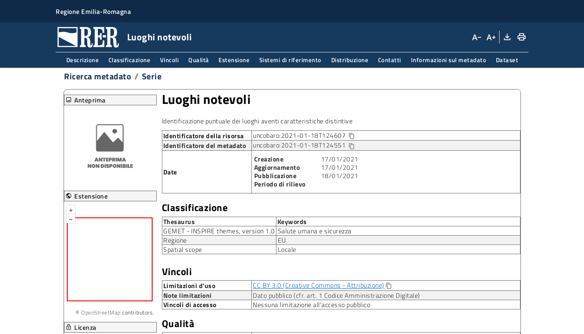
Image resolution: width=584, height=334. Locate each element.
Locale (287, 249)
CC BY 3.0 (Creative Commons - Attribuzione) (319, 285)
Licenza (80, 327)
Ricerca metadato (97, 76)
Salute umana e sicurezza (315, 230)
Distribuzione (350, 59)
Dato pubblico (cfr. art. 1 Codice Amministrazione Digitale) (336, 295)
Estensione (234, 59)
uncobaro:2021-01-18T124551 (304, 145)
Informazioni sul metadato (449, 59)
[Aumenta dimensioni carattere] (490, 37)
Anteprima (85, 100)
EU (282, 240)
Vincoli (169, 59)
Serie (152, 76)
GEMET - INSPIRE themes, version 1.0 (219, 230)
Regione (175, 240)
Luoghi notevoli (206, 99)
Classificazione (130, 59)
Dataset (507, 59)
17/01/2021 (340, 158)
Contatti (389, 59)
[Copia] (388, 286)
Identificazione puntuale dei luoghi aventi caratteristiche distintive (257, 121)
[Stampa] (521, 37)
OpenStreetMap (101, 312)
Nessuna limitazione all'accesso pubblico (311, 304)
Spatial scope (182, 249)
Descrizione (82, 59)
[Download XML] (506, 37)
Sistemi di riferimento (290, 59)
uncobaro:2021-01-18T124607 (311, 136)
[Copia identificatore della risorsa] (351, 136)
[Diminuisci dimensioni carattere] (476, 37)
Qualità (198, 59)
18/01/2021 (340, 175)
